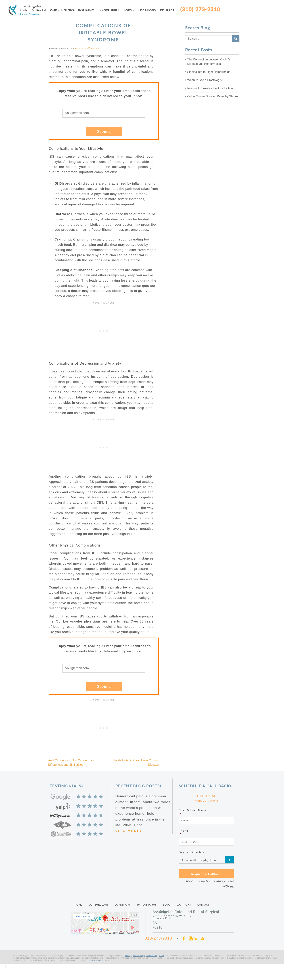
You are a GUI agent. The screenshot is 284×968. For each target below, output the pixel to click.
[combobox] (212, 38)
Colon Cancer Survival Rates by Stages (212, 96)
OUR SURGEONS (98, 904)
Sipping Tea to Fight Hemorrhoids (208, 71)
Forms (129, 10)
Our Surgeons (62, 10)
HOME (78, 904)
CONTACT (203, 904)
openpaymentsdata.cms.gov (97, 960)
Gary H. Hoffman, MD (87, 48)
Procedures (110, 10)
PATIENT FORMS (147, 904)
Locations (147, 10)
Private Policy (139, 956)
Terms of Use (151, 956)
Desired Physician (192, 852)
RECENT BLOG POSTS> (138, 786)
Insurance (86, 10)
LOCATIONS (183, 904)
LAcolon (29, 10)
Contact (167, 10)
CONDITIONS (123, 904)
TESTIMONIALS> (67, 786)
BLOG (166, 904)
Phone (206, 832)
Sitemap (128, 956)
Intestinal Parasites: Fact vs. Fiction (210, 88)
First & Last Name (206, 812)
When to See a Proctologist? (205, 80)
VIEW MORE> (128, 831)
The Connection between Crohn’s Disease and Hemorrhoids (208, 61)
